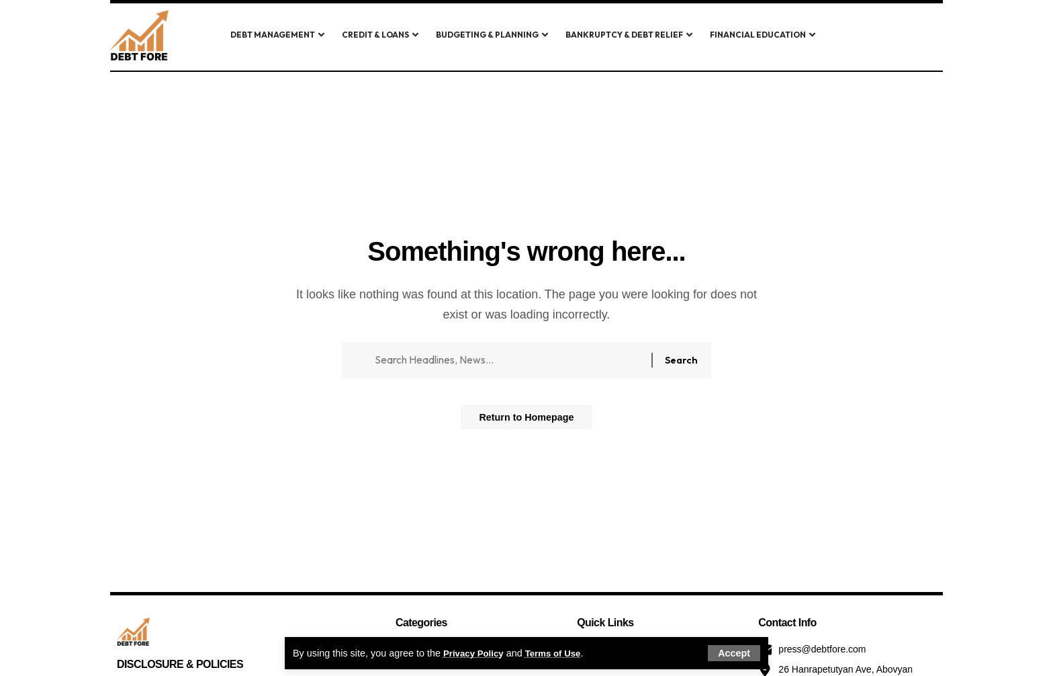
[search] (864, 35)
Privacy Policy (476, 652)
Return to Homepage (526, 422)
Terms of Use (561, 652)
